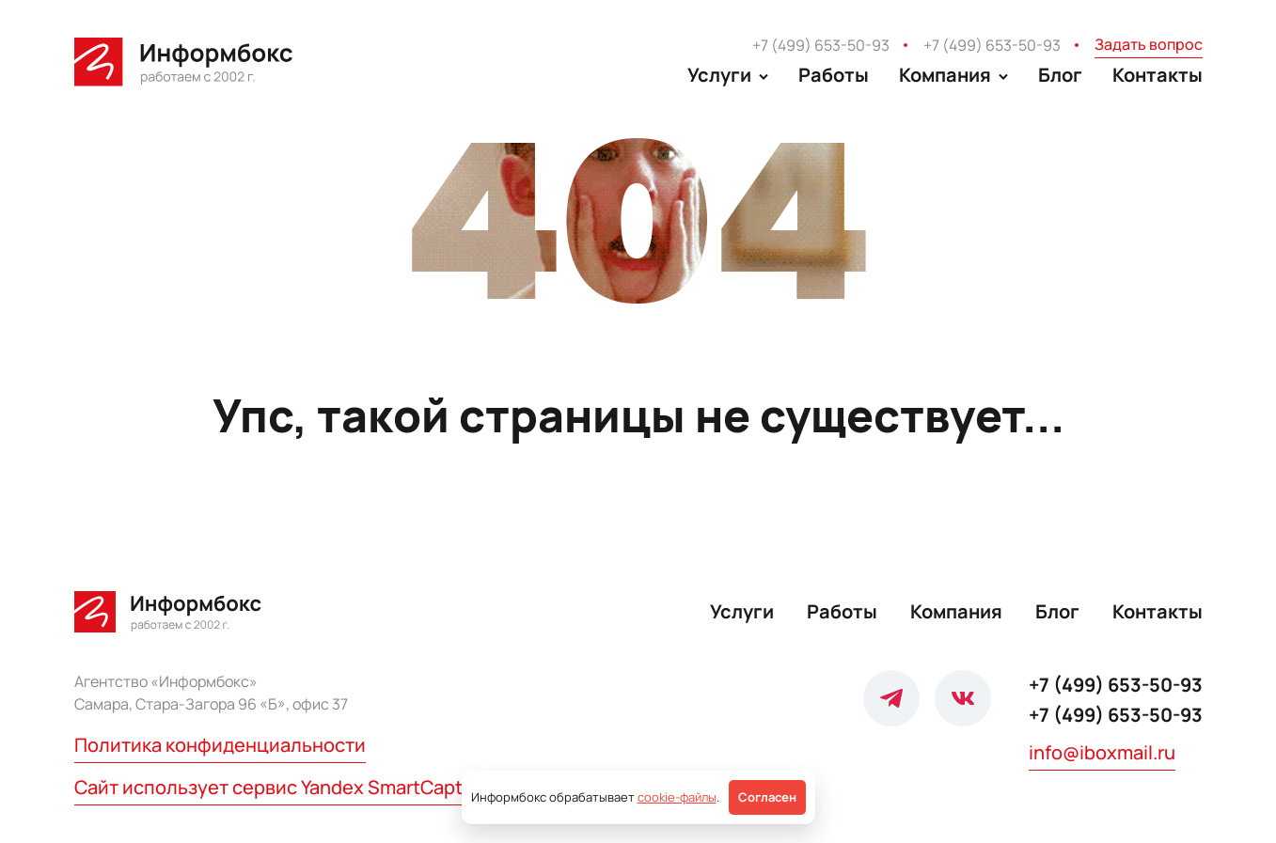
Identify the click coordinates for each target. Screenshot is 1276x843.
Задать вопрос (1149, 44)
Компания (956, 611)
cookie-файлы (677, 796)
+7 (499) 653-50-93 (821, 45)
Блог (1060, 74)
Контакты (1157, 74)
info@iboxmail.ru (1102, 752)
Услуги (742, 611)
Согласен (767, 796)
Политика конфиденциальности (220, 744)
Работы (833, 74)
